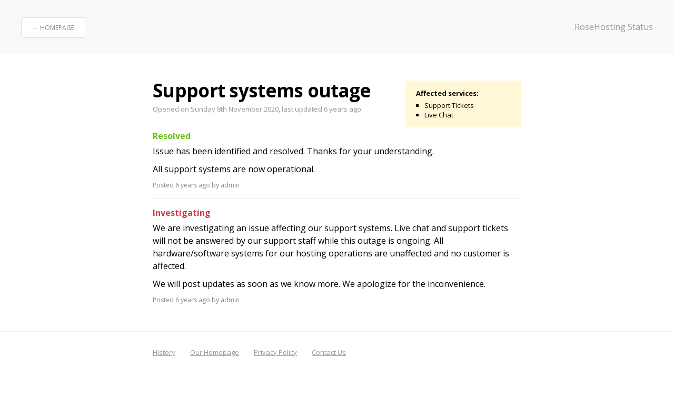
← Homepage (53, 27)
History (164, 352)
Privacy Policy (275, 352)
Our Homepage (214, 352)
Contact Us (329, 352)
